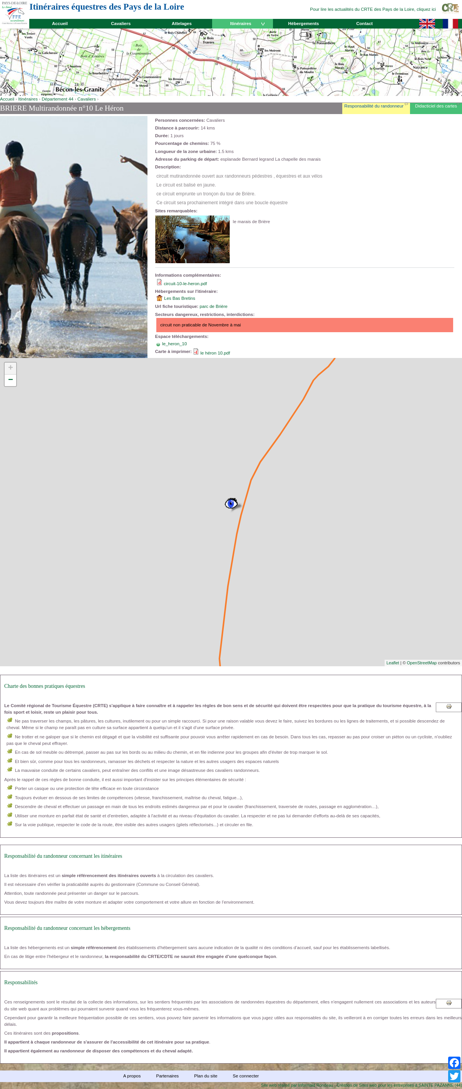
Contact (364, 23)
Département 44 (58, 99)
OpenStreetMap (422, 662)
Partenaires (167, 1076)
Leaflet (393, 662)
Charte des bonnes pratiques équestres (44, 686)
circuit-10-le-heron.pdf (185, 283)
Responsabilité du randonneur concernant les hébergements (67, 928)
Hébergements (303, 23)
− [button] (10, 380)
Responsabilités (21, 982)
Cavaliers (121, 23)
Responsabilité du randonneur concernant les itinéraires (63, 856)
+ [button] (10, 368)
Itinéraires (240, 23)
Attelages (182, 23)
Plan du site (205, 1076)
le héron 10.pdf (215, 353)
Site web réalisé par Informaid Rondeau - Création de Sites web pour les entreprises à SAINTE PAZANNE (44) (361, 1085)
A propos (132, 1076)
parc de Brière (214, 306)
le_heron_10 (174, 343)
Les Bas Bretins (179, 298)
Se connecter (246, 1076)
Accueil (60, 23)
